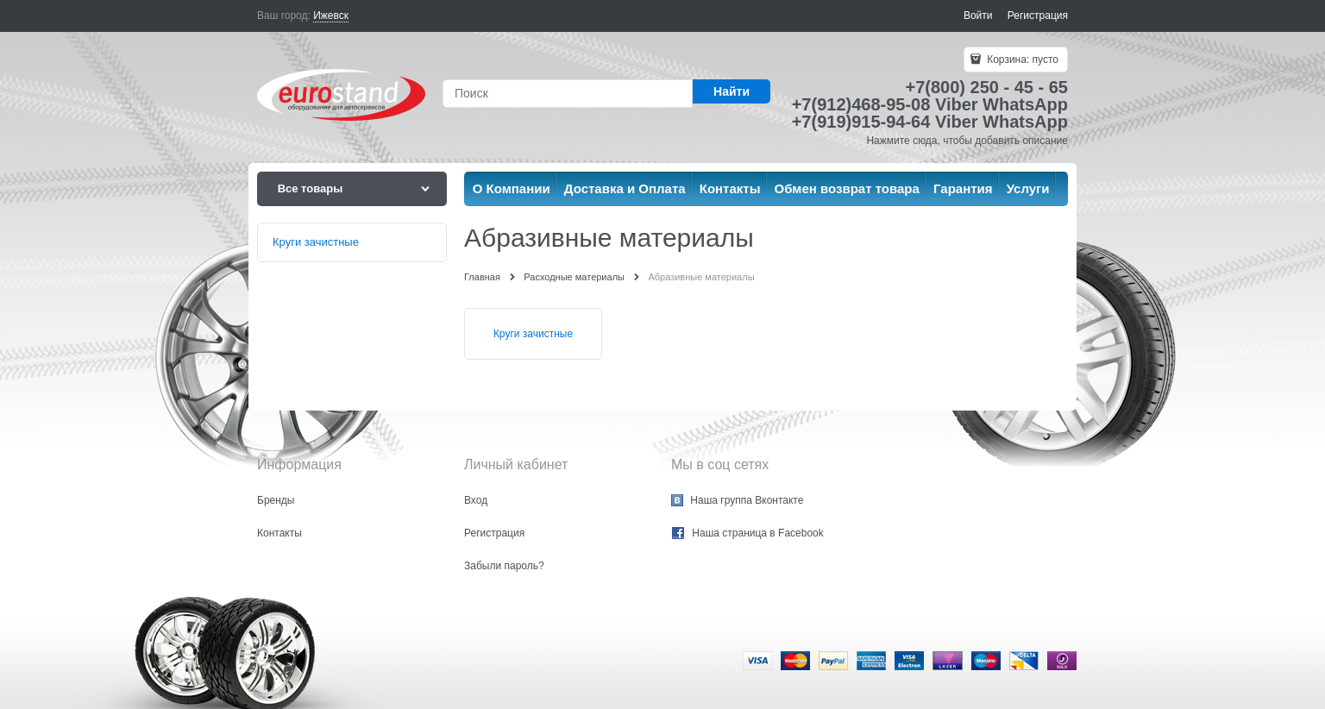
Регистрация (1038, 15)
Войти (978, 15)
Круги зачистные (533, 334)
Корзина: (1021, 59)
